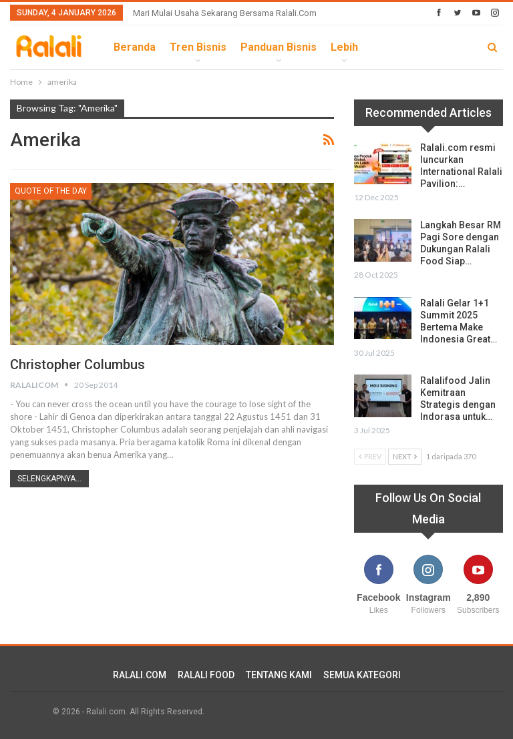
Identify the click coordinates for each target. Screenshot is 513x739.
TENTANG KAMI (279, 675)
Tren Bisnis (198, 47)
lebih (344, 47)
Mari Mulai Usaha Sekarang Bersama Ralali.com (225, 13)
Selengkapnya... (49, 478)
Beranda (135, 47)
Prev (370, 456)
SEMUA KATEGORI (362, 675)
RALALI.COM (139, 675)
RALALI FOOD (206, 675)
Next (405, 456)
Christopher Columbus (77, 364)
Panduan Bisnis (278, 47)
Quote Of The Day (51, 191)
